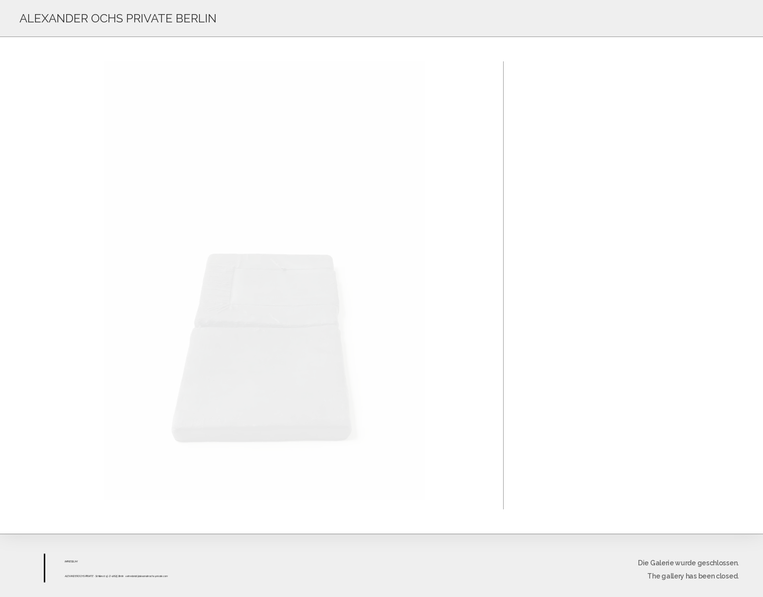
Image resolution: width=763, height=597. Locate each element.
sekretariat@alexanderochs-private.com (147, 576)
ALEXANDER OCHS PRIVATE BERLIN (118, 18)
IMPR (67, 561)
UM (75, 561)
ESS (71, 561)
